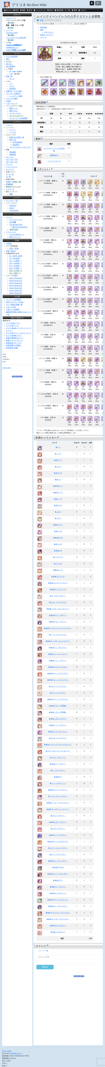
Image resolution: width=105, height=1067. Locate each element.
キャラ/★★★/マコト (14, 335)
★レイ (58, 447)
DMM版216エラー (12, 47)
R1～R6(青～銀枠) (16, 256)
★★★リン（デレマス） (58, 647)
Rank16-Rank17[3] (15, 281)
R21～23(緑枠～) (15, 266)
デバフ (11, 86)
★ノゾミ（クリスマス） (58, 635)
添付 (49, 10)
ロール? (9, 61)
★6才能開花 (10, 66)
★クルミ (58, 466)
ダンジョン (10, 157)
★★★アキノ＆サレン (58, 925)
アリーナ (9, 164)
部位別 (13, 251)
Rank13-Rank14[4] (15, 288)
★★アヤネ (58, 473)
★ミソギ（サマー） (58, 770)
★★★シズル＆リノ (58, 932)
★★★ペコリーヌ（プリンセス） (58, 912)
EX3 (11, 159)
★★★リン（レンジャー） (58, 654)
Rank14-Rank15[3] (15, 285)
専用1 (11, 248)
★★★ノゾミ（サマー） (58, 725)
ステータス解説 (12, 98)
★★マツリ (58, 460)
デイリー (12, 130)
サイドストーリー (16, 220)
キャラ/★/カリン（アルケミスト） (19, 333)
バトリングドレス (54, 161)
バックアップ (40, 10)
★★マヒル (58, 505)
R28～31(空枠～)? (15, 271)
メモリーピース (12, 103)
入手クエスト (49, 32)
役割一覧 (9, 76)
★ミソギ (58, 454)
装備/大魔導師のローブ (14, 338)
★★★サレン (58, 486)
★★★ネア (58, 777)
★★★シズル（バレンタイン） (58, 609)
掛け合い (9, 64)
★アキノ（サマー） (58, 816)
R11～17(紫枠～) (15, 261)
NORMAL (12, 206)
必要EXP (9, 91)
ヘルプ (81, 10)
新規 (16, 10)
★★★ (19, 71)
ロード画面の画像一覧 (14, 304)
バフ (11, 84)
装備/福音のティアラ (13, 343)
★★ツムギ (58, 544)
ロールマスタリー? (16, 116)
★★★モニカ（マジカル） (58, 667)
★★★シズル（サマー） (58, 719)
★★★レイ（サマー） (58, 764)
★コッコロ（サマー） (58, 596)
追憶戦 (8, 182)
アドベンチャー (12, 167)
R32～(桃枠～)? (15, 273)
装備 (7, 251)
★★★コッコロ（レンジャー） (58, 809)
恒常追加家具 (18, 142)
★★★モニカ (58, 538)
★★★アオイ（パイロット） (58, 900)
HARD (11, 208)
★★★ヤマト (58, 880)
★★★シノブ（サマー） (58, 835)
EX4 (16, 159)
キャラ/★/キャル (12, 326)
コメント (43, 37)
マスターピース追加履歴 (18, 118)
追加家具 (16, 145)
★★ (14, 71)
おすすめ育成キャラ (16, 234)
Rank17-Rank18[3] (15, 278)
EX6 (11, 162)
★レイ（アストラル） (58, 854)
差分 (29, 10)
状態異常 (12, 89)
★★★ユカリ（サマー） (58, 822)
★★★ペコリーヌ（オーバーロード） (58, 744)
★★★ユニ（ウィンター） (58, 861)
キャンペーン (11, 18)
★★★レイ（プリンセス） (58, 906)
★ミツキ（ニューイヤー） (58, 796)
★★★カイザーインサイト (58, 583)
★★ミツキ (58, 531)
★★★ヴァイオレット (58, 893)
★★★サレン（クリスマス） (58, 680)
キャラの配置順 (12, 56)
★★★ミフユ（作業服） (58, 712)
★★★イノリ (58, 570)
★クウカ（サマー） (58, 828)
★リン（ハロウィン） (58, 783)
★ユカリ (58, 512)
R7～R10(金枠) (14, 258)
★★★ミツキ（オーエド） (58, 731)
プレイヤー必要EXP (13, 93)
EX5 (7, 162)
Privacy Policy (7, 1051)
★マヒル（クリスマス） (58, 738)
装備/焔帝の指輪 (12, 348)
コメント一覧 (43, 951)
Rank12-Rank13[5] (15, 290)
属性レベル (13, 108)
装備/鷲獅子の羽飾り (13, 345)
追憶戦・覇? (16, 182)
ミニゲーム (10, 189)
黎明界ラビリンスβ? (13, 187)
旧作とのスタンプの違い (15, 302)
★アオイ (58, 518)
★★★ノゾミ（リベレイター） (58, 803)
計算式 (8, 101)
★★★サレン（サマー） (58, 615)
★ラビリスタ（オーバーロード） (58, 751)
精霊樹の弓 (54, 155)
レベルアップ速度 (16, 96)
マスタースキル (15, 113)
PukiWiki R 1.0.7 (16, 1053)
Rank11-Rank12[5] (15, 293)
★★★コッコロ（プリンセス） (58, 919)
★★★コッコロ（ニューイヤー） (58, 641)
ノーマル (12, 132)
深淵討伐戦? (13, 229)
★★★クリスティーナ (58, 589)
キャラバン (10, 169)
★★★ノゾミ (58, 492)
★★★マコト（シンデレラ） (58, 699)
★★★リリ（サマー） (58, 887)
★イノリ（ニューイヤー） (58, 848)
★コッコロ (58, 563)
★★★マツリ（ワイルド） (58, 790)
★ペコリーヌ (58, 557)
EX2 (7, 159)
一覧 (67, 10)
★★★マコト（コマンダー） (58, 874)
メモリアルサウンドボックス (20, 147)
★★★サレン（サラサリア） (58, 841)
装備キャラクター (46, 35)
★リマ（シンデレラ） (58, 693)
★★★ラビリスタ (58, 576)
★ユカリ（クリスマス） (58, 686)
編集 (22, 10)
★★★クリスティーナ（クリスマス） (58, 628)
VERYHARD (13, 210)
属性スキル (13, 111)
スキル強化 (18, 91)
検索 (74, 10)
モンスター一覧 (12, 201)
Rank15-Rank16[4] (15, 283)
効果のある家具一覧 (16, 137)
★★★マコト (58, 525)
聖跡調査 (12, 152)
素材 (41, 30)
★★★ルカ (58, 550)
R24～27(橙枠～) (15, 268)
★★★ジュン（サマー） (58, 660)
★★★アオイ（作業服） (58, 706)
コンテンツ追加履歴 (13, 300)
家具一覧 (12, 140)
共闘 (11, 194)
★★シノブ (58, 499)
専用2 (17, 248)
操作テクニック (15, 237)
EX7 (16, 162)
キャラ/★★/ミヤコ (13, 323)
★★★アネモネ (58, 867)
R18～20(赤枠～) (15, 263)
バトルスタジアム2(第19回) (16, 38)
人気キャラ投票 (12, 309)
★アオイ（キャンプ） (58, 757)
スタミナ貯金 (11, 307)
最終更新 (59, 10)
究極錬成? (9, 184)
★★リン (58, 479)
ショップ (9, 125)
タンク (11, 79)
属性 (7, 59)
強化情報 (43, 27)
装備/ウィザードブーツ (14, 340)
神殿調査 (12, 155)
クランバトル (11, 232)
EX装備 (9, 243)
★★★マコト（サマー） (58, 622)
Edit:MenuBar (7, 368)
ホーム (7, 10)
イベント (9, 30)
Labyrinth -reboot (12, 33)
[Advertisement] (79, 993)
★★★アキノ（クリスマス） (58, 673)
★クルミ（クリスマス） (58, 602)
